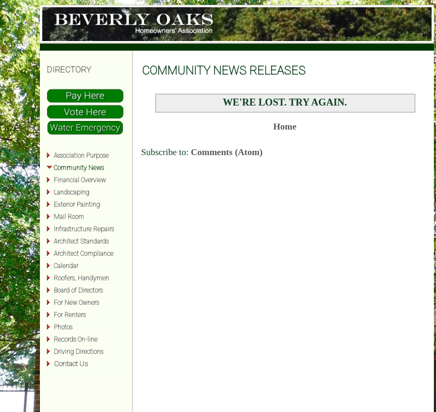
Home (284, 127)
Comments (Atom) (227, 152)
